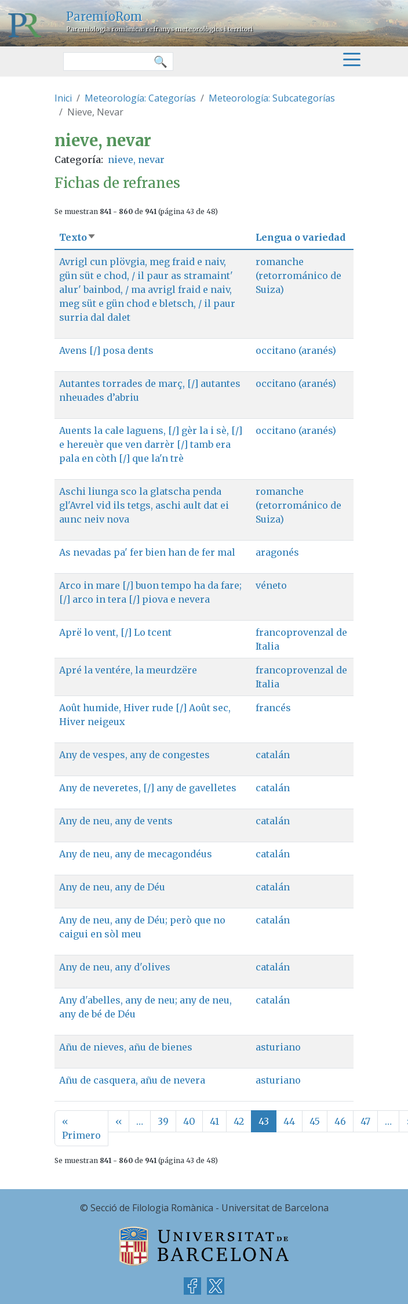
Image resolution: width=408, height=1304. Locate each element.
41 (214, 1121)
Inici (63, 98)
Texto (77, 237)
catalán (273, 754)
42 (239, 1121)
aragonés (277, 552)
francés (273, 707)
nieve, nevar (136, 159)
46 (340, 1121)
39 (163, 1121)
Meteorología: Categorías (140, 98)
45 (314, 1121)
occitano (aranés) (296, 350)
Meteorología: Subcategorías (272, 98)
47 (365, 1121)
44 (289, 1121)
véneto (271, 585)
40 (189, 1121)
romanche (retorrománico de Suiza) (298, 275)
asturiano (278, 1047)
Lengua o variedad (300, 237)
